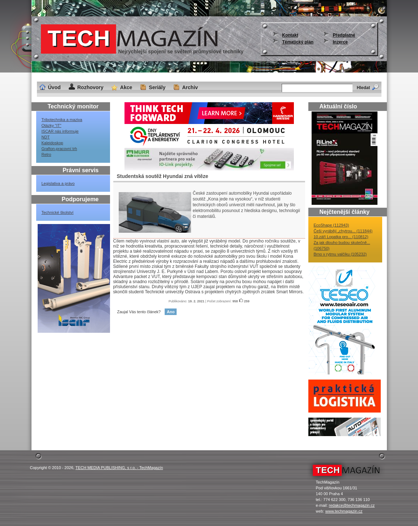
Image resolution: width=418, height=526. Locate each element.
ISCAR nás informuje (60, 131)
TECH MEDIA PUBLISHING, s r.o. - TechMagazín (119, 467)
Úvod (54, 87)
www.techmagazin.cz (344, 511)
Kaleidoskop (52, 143)
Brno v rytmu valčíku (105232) (340, 254)
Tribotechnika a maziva (62, 119)
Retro (46, 154)
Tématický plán (298, 42)
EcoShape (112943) (331, 225)
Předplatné (344, 35)
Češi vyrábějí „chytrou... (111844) (343, 231)
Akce (126, 87)
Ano (170, 312)
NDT (46, 137)
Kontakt (290, 35)
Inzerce (340, 42)
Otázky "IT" (52, 125)
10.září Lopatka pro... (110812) (341, 237)
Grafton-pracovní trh (59, 148)
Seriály (157, 87)
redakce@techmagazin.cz (352, 505)
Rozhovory (90, 87)
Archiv (190, 87)
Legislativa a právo (58, 183)
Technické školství (58, 212)
